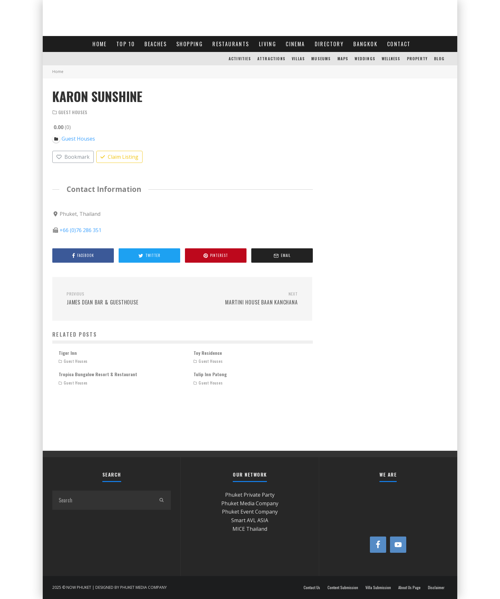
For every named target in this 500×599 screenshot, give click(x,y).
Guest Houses (72, 112)
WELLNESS (391, 58)
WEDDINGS (365, 58)
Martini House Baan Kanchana (242, 298)
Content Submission (342, 587)
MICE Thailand (249, 528)
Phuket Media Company (249, 503)
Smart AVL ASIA (249, 520)
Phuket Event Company (250, 511)
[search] (161, 500)
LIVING (267, 44)
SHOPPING (189, 44)
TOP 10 (125, 44)
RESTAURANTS (230, 44)
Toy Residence (208, 352)
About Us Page (409, 587)
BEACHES (155, 44)
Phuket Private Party (250, 494)
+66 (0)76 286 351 (80, 229)
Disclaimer (436, 587)
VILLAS (298, 58)
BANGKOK (365, 44)
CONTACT (399, 44)
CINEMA (295, 44)
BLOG (439, 58)
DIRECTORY (329, 44)
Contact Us (312, 587)
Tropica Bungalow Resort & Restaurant (98, 374)
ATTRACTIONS (271, 58)
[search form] (102, 500)
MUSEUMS (321, 58)
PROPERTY (417, 58)
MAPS (343, 58)
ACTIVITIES (240, 58)
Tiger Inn (68, 352)
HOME (99, 44)
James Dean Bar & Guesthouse (122, 298)
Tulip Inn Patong (210, 374)
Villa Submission (378, 587)
